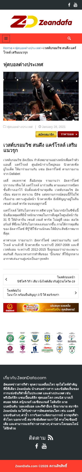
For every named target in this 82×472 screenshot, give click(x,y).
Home (7, 48)
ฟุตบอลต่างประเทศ (28, 48)
